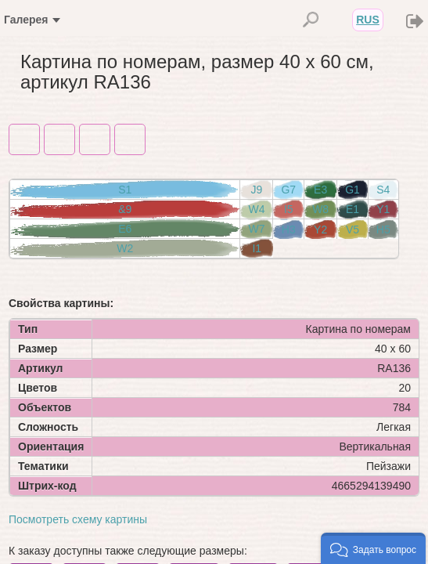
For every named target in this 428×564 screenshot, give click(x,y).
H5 (383, 229)
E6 (124, 228)
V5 (352, 229)
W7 (256, 228)
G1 (352, 189)
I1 (256, 248)
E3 (320, 189)
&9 (124, 209)
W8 (320, 209)
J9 (257, 189)
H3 (289, 229)
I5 (288, 209)
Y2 (320, 229)
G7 (288, 189)
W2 (125, 248)
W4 (256, 209)
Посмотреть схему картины (78, 519)
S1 (124, 189)
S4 (383, 189)
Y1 (383, 209)
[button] (373, 548)
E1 (352, 209)
